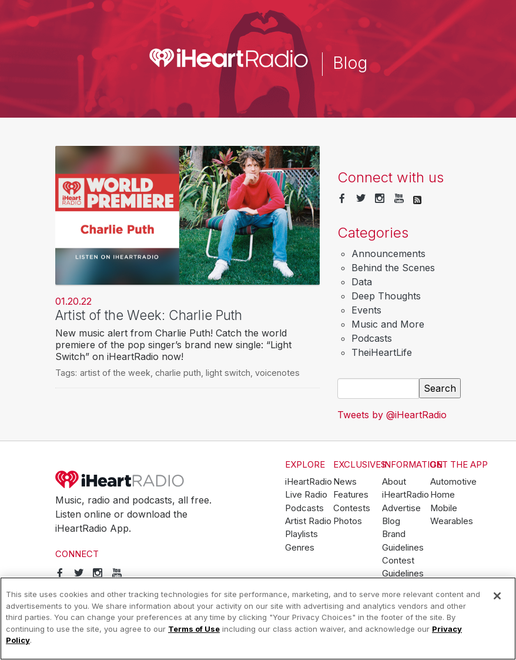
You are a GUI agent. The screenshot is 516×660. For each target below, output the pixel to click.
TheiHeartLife (381, 352)
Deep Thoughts (386, 296)
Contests (351, 508)
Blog (391, 521)
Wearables (451, 521)
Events (366, 310)
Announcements (388, 253)
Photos (347, 521)
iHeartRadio (120, 479)
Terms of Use (194, 629)
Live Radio (306, 494)
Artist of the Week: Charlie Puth (148, 315)
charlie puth (178, 373)
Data (361, 282)
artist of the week (115, 373)
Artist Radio (308, 521)
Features (350, 494)
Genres (299, 547)
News (345, 481)
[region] (258, 618)
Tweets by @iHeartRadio (392, 415)
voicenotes (277, 373)
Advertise (401, 508)
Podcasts (371, 338)
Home (442, 494)
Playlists (301, 534)
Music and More (387, 324)
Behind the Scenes (393, 268)
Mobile (443, 508)
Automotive (453, 481)
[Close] (497, 596)
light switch (228, 373)
